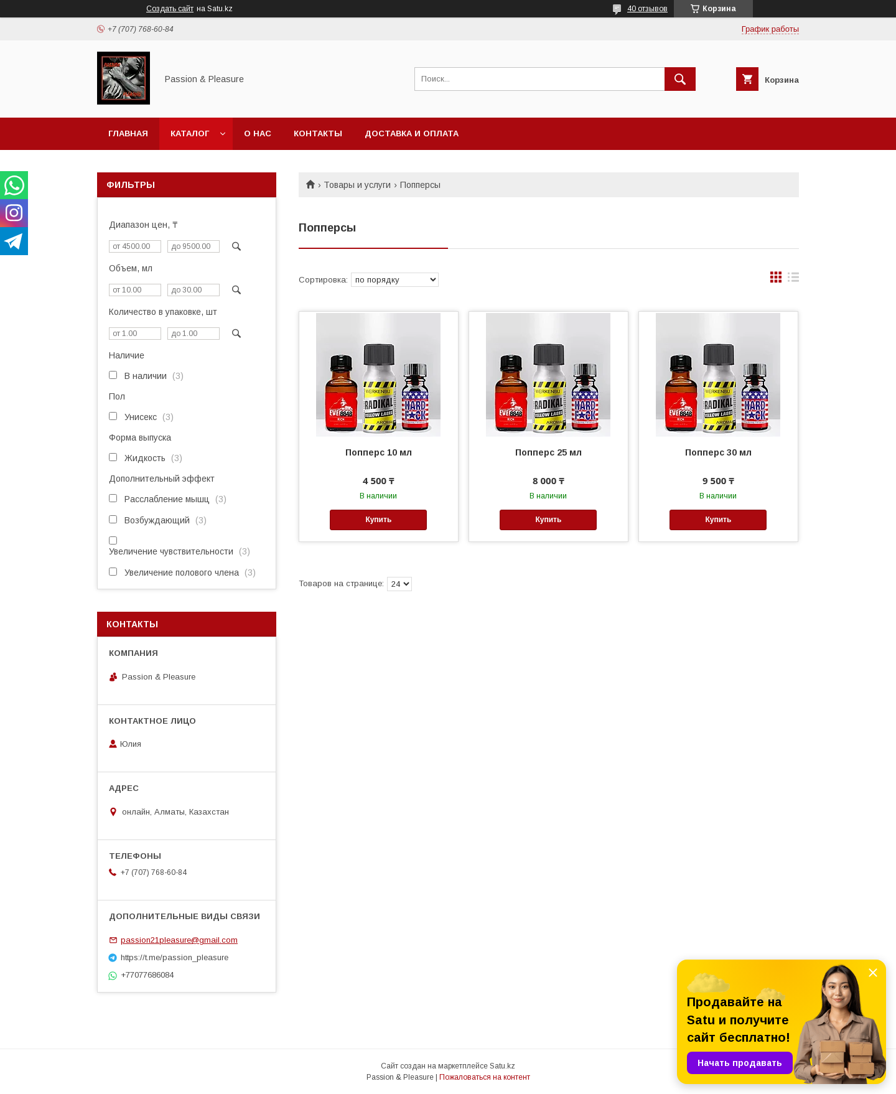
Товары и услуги (357, 185)
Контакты (318, 133)
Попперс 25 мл (548, 452)
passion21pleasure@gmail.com (179, 940)
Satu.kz (502, 1066)
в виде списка (793, 280)
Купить (378, 519)
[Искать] (680, 79)
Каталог (189, 133)
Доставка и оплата (412, 133)
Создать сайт (170, 8)
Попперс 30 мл (718, 452)
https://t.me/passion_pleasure (174, 957)
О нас (257, 133)
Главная (128, 133)
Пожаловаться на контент (484, 1077)
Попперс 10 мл (378, 452)
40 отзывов (647, 8)
